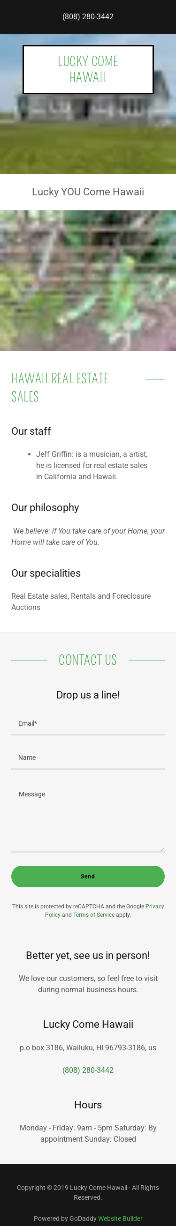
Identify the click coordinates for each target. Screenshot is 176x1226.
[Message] (88, 817)
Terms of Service (94, 915)
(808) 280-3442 (88, 16)
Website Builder (120, 1218)
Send (88, 876)
